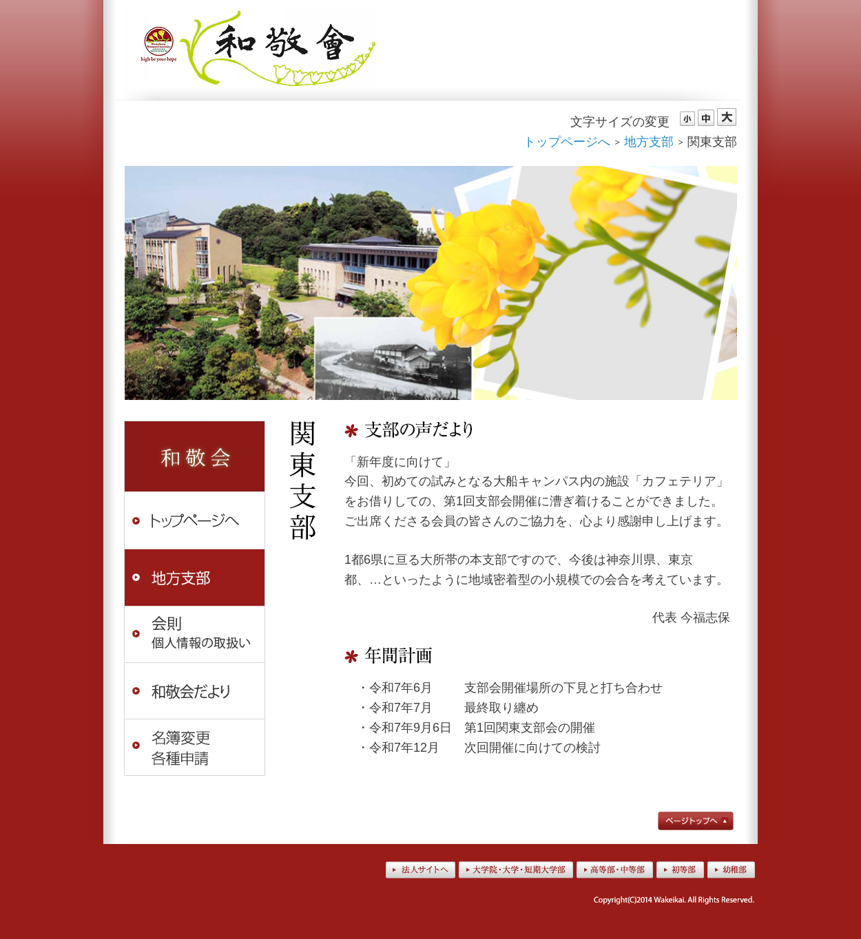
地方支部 (649, 142)
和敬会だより (194, 690)
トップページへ (566, 142)
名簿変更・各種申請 (194, 748)
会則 (194, 634)
